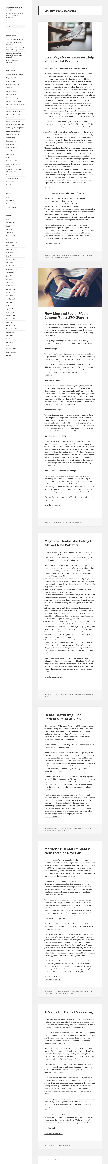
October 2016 (10, 325)
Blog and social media (13, 78)
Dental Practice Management (15, 104)
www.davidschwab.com (53, 243)
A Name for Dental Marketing (68, 1012)
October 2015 (10, 355)
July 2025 (9, 226)
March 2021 (10, 246)
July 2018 (9, 276)
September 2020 (11, 252)
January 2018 (10, 292)
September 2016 (11, 329)
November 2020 (11, 249)
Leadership (10, 144)
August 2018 (10, 272)
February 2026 (11, 223)
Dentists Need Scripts (13, 121)
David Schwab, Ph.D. (14, 9)
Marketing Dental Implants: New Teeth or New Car (67, 851)
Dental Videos (10, 118)
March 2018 (10, 286)
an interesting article (67, 745)
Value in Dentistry (12, 178)
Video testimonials (12, 185)
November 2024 (11, 229)
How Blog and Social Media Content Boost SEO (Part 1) (66, 315)
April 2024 (9, 233)
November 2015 (11, 352)
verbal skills (10, 181)
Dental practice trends (13, 108)
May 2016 (9, 339)
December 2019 (11, 262)
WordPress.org (11, 207)
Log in (8, 197)
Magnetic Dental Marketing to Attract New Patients (68, 543)
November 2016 (11, 322)
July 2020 (9, 256)
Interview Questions (12, 134)
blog (73, 522)
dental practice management (61, 830)
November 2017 (11, 296)
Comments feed (11, 204)
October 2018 (10, 266)
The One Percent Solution (14, 39)
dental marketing (88, 694)
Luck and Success (11, 148)
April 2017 (9, 309)
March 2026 (10, 219)
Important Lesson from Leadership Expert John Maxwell (14, 55)
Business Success (11, 81)
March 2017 (10, 312)
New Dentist (10, 154)
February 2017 (11, 316)
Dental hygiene (11, 94)
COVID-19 (9, 88)
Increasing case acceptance (15, 128)
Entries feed (10, 200)
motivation (9, 151)
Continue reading (52, 816)
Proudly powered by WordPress (54, 1160)
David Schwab (78, 694)
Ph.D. (46, 696)
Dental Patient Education (14, 101)
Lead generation (11, 141)
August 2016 (10, 332)
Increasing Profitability (13, 131)
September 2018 (11, 269)
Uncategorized (11, 175)
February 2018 (11, 289)
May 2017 (9, 306)
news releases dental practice (63, 257)
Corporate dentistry (12, 85)
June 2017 (9, 302)
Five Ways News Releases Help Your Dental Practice (69, 59)
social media (79, 522)
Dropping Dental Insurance (15, 124)
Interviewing (10, 138)
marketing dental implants (66, 993)
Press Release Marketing (14, 161)
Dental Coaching (11, 91)
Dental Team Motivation (14, 111)
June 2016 (9, 335)
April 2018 (9, 282)
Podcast (8, 158)
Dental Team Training (13, 114)
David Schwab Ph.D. (80, 828)
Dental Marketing (12, 98)
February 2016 (11, 349)
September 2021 (11, 243)
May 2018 (9, 279)
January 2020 (10, 259)
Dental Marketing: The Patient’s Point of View (62, 717)
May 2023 (9, 239)
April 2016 (9, 342)
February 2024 (11, 236)
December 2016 (11, 319)
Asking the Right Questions (14, 75)
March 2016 (10, 345)
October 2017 (10, 299)
